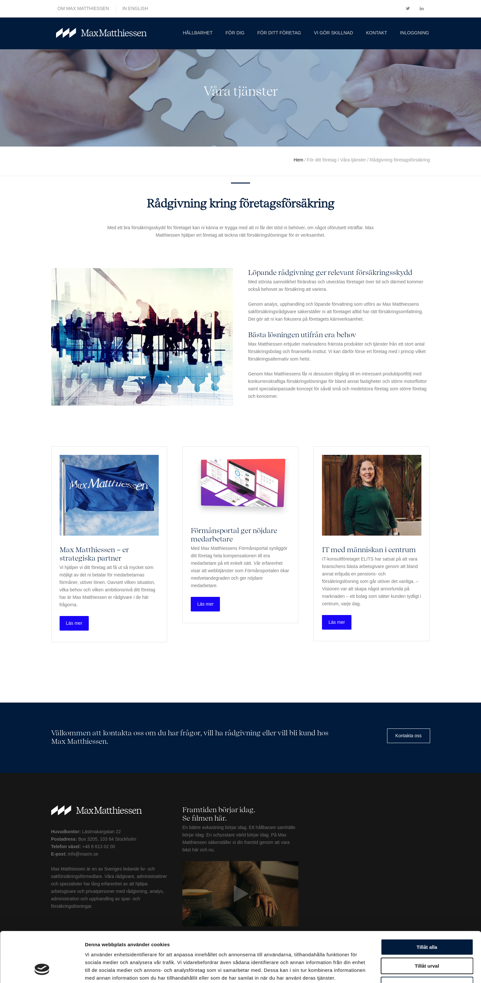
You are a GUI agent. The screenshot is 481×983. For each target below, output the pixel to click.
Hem (299, 159)
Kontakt (376, 32)
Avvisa (427, 941)
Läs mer (74, 623)
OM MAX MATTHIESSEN (83, 8)
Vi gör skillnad (333, 32)
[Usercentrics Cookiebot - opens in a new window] (42, 970)
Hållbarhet (197, 32)
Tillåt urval (427, 923)
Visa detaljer (352, 970)
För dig (234, 32)
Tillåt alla (427, 903)
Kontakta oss (408, 735)
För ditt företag (279, 32)
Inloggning (414, 32)
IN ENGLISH (135, 8)
